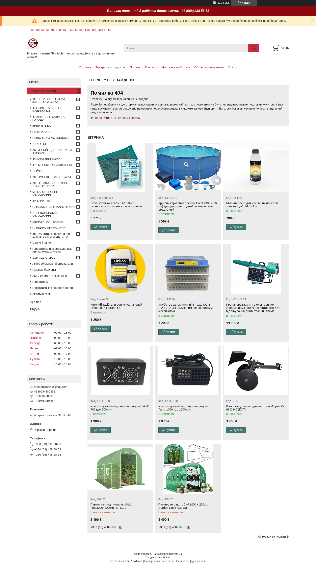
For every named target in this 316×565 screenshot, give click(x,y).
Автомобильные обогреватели (52, 263)
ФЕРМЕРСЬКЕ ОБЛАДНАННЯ (52, 164)
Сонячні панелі (42, 242)
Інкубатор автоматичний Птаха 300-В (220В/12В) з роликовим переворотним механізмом (185, 308)
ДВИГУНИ (39, 143)
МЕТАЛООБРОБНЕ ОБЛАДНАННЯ (45, 193)
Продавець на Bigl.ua (158, 557)
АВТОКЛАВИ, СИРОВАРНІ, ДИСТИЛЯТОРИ (50, 184)
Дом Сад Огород (43, 257)
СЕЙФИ (37, 170)
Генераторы (40, 281)
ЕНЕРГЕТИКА (41, 125)
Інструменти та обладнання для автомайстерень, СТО (51, 235)
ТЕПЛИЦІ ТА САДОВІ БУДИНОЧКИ (46, 109)
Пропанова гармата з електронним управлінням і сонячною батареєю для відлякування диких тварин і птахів (253, 308)
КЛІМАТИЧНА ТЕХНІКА (47, 221)
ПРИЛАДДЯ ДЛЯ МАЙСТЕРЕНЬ (53, 206)
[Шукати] (253, 48)
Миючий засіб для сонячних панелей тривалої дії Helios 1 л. (252, 205)
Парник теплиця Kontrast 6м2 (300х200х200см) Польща (110, 506)
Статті (232, 67)
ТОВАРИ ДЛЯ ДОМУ (46, 158)
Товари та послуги (108, 67)
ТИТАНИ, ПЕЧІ (42, 200)
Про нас (135, 67)
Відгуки (35, 309)
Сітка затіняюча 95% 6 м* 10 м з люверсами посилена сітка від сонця (116, 205)
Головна (85, 67)
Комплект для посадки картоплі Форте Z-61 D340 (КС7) (255, 408)
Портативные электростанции (52, 287)
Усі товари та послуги (271, 536)
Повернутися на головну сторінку (117, 117)
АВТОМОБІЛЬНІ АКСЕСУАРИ (51, 177)
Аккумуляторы (41, 294)
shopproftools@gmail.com (50, 387)
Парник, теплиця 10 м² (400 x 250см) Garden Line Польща (183, 506)
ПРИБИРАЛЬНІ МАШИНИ (48, 227)
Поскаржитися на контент (158, 561)
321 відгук (223, 2)
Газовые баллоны (44, 269)
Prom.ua (177, 553)
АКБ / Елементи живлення (49, 275)
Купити (102, 227)
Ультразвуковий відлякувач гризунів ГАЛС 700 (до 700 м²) (119, 408)
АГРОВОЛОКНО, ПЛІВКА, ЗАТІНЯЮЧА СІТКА (49, 100)
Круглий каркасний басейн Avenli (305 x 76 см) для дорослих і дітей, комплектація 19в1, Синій (187, 206)
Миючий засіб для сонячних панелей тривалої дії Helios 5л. (116, 306)
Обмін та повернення (209, 67)
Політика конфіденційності (190, 561)
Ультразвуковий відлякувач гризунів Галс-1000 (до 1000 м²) (183, 408)
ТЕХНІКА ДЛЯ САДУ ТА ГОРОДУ (48, 118)
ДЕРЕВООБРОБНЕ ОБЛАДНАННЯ (45, 214)
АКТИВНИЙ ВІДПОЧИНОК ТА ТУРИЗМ (52, 151)
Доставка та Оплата (176, 67)
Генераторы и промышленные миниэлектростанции (52, 250)
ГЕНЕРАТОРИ (41, 131)
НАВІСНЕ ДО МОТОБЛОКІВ (50, 137)
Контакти (151, 67)
